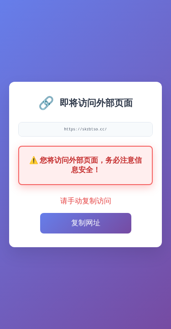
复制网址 (85, 223)
